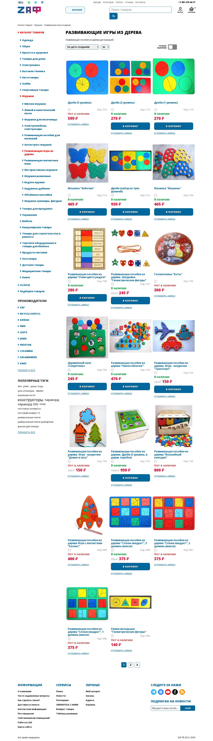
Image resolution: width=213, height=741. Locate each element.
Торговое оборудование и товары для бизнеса (39, 238)
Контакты (140, 2)
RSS (182, 686)
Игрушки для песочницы (40, 113)
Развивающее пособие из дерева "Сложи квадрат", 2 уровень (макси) (172, 537)
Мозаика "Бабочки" (81, 182)
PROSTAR (25, 338)
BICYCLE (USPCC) (30, 307)
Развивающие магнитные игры (41, 156)
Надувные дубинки (37, 182)
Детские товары (33, 258)
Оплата (119, 2)
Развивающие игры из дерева (38, 146)
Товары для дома (33, 52)
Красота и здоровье (35, 46)
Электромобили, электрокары (35, 121)
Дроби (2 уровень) (123, 96)
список (192, 40)
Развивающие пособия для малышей (42, 130)
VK (161, 686)
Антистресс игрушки (37, 138)
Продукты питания (34, 246)
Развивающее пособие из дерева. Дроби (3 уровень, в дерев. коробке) (129, 448)
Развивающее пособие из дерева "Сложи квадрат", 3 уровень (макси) (129, 537)
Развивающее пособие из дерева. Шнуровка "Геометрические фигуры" (128, 271)
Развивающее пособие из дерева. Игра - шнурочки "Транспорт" (171, 359)
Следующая (137, 658)
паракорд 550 (28, 398)
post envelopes (26, 384)
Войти (180, 12)
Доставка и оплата (28, 698)
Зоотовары (29, 252)
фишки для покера (28, 420)
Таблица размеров (67, 707)
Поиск (59, 685)
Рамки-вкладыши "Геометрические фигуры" (128, 624)
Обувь (26, 40)
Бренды (97, 2)
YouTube (168, 686)
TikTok (175, 686)
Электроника (31, 58)
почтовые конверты (29, 402)
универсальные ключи (29, 411)
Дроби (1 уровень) (166, 96)
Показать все (26, 364)
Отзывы (129, 2)
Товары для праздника (37, 202)
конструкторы (30, 393)
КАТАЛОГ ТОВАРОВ (25, 19)
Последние (62, 694)
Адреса (90, 694)
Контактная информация (32, 702)
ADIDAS (24, 313)
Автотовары (30, 71)
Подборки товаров (32, 285)
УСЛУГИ (25, 278)
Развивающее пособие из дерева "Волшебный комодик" (171, 448)
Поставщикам (26, 707)
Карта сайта (25, 720)
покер (43, 397)
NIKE (23, 319)
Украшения (29, 208)
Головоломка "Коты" (168, 268)
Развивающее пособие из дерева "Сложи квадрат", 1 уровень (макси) (86, 625)
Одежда (27, 34)
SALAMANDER (28, 351)
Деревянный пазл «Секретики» (79, 358)
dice (20, 380)
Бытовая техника (33, 65)
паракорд (52, 393)
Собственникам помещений (34, 711)
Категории (108, 2)
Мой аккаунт (93, 685)
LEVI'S (23, 326)
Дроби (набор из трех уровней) (125, 184)
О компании (24, 685)
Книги (26, 271)
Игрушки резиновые (37, 169)
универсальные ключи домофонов (35, 415)
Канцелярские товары (36, 221)
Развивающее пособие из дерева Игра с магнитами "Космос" (85, 537)
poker (26, 380)
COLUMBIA (26, 344)
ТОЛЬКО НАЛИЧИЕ (172, 40)
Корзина (90, 698)
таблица (185, 40)
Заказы (90, 689)
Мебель (27, 214)
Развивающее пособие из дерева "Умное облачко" (128, 358)
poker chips (36, 380)
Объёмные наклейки (38, 188)
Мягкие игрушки (35, 97)
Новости (61, 689)
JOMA (23, 332)
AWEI (23, 357)
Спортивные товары (35, 83)
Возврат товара (65, 702)
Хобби (26, 77)
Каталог (58, 9)
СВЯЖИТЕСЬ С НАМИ (67, 698)
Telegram (153, 686)
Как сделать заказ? (29, 694)
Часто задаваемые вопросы (34, 689)
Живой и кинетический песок (39, 105)
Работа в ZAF (25, 716)
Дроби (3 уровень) (79, 96)
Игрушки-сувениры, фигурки (43, 194)
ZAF (22, 301)
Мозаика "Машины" (167, 182)
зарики (39, 384)
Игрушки (38, 19)
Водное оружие (34, 176)
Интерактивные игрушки (40, 163)
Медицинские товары (36, 265)
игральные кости (26, 389)
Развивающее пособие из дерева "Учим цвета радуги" (87, 270)
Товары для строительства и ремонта (41, 229)
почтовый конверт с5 (29, 406)
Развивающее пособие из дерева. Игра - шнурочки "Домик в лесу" (85, 448)
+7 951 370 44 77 (187, 2)
